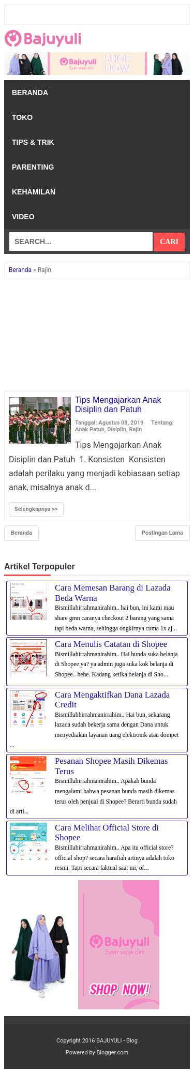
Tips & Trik (33, 142)
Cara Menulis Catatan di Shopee (111, 644)
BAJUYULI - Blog (117, 1040)
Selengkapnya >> (36, 509)
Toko (22, 117)
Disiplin (116, 429)
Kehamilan (33, 192)
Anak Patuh (90, 429)
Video (23, 217)
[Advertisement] (97, 335)
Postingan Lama (162, 533)
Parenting (33, 167)
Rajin (135, 429)
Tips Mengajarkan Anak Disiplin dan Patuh (118, 405)
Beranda (30, 92)
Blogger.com (113, 1052)
